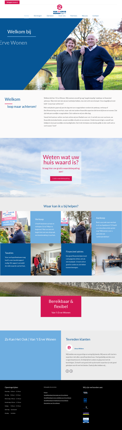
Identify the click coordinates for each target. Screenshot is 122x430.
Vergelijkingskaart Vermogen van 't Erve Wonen (56, 395)
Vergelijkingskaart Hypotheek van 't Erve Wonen (56, 400)
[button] (67, 371)
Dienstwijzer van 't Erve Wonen (52, 403)
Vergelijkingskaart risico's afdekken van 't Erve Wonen (57, 398)
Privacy (46, 392)
